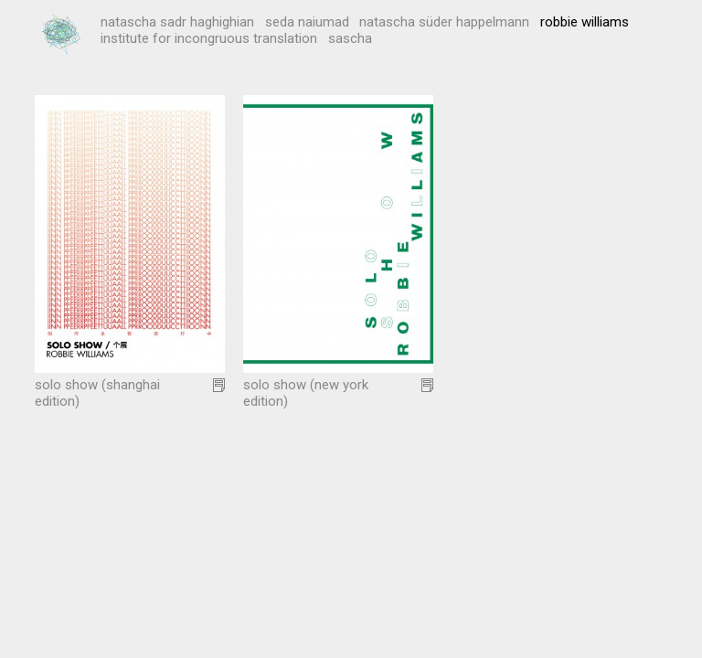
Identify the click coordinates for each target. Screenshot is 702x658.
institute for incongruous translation (209, 38)
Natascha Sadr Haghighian (177, 22)
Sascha (350, 38)
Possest (62, 34)
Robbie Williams (584, 22)
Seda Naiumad (307, 22)
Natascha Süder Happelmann (444, 22)
